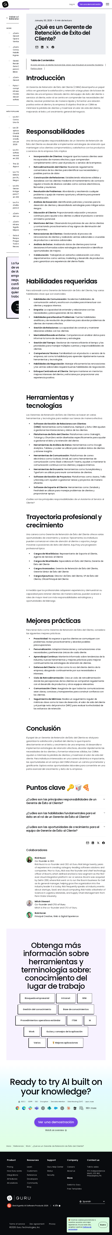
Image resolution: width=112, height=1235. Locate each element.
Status (50, 1171)
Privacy (52, 1224)
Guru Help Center (55, 1167)
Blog (29, 1187)
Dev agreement (37, 1224)
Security (50, 1175)
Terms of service (17, 1224)
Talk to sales (92, 1167)
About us (71, 1171)
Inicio (8, 1146)
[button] (107, 4)
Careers (71, 1167)
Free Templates (74, 1189)
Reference (32, 1175)
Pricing (10, 1167)
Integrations (12, 1175)
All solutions (12, 1183)
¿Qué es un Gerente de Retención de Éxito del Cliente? (58, 1146)
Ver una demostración (90, 4)
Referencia (18, 1146)
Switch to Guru (73, 1184)
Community (32, 1183)
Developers (32, 1179)
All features (12, 1179)
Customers (32, 1171)
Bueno (103, 1225)
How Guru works (14, 1171)
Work (28, 1146)
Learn (29, 1167)
